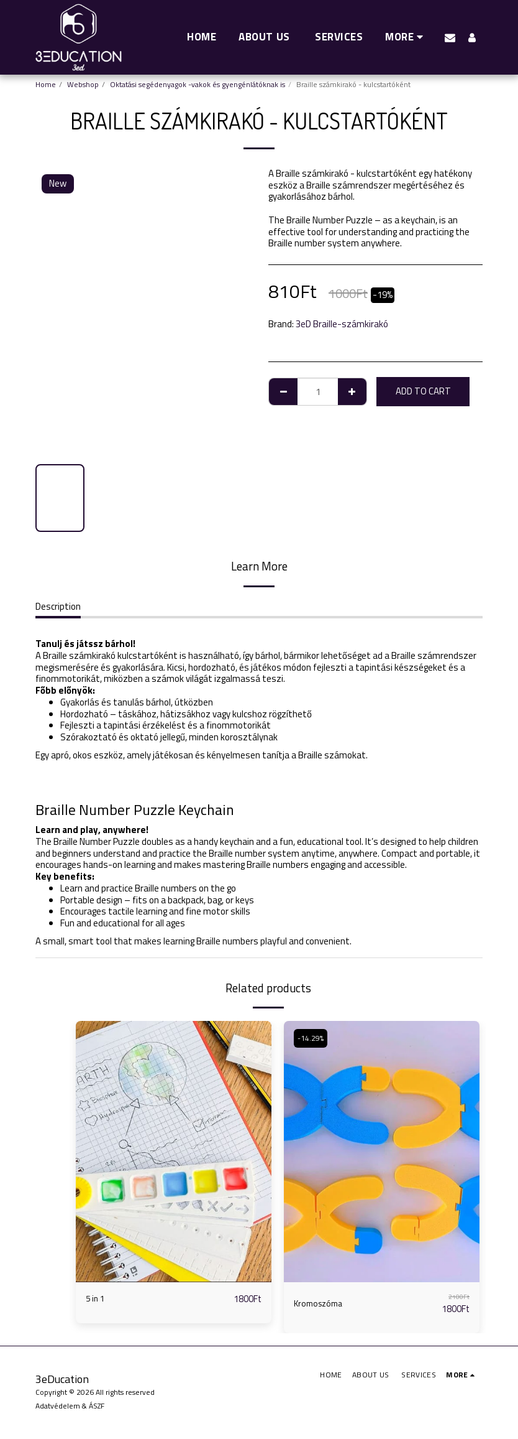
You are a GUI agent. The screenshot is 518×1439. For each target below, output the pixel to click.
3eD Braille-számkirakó (342, 324)
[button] (450, 37)
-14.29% (312, 1038)
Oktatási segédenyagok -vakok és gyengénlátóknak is (197, 84)
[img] (173, 1151)
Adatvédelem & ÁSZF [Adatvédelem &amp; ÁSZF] (69, 1406)
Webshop (83, 84)
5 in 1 (96, 1299)
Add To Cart (423, 391)
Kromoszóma (321, 1303)
